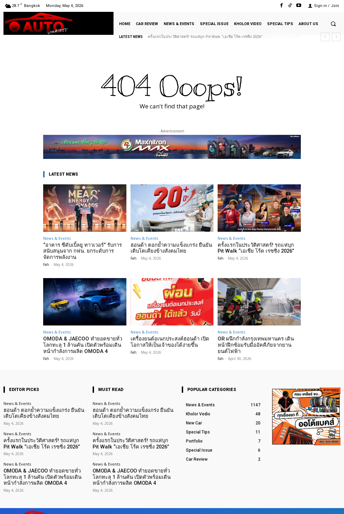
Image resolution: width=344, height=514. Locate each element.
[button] (333, 23)
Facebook (265, 503)
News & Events (57, 238)
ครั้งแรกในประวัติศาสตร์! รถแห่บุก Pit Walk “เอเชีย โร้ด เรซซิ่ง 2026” (254, 247)
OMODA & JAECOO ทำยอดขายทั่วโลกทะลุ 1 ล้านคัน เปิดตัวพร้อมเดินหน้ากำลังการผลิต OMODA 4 (82, 341)
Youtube (333, 503)
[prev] (325, 36)
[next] (336, 36)
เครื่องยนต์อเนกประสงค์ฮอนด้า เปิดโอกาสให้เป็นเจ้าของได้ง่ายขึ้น (171, 338)
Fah (46, 262)
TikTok (300, 503)
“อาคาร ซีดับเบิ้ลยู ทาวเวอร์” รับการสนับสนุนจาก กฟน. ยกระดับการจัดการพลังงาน (80, 250)
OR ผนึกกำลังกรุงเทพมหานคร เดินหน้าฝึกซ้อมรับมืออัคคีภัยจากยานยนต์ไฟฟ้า (258, 338)
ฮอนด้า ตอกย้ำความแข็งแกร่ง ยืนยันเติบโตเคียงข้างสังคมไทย (172, 247)
